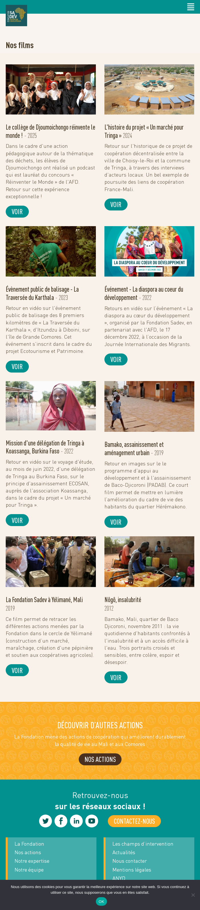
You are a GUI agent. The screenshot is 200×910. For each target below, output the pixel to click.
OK (101, 901)
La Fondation (29, 844)
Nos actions (28, 852)
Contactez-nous (134, 821)
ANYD (118, 878)
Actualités (123, 852)
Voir (17, 211)
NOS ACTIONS (100, 759)
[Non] (193, 895)
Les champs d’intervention (142, 844)
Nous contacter (129, 861)
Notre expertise (32, 861)
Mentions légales (131, 869)
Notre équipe (29, 869)
